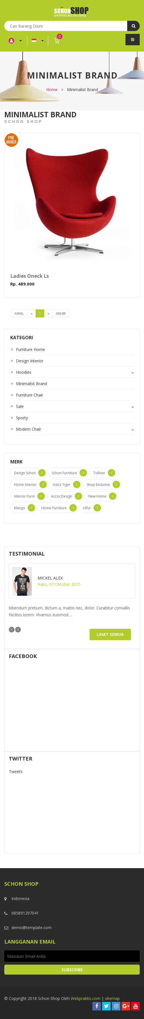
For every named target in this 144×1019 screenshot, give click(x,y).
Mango (19, 508)
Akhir (61, 313)
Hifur (87, 508)
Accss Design (61, 496)
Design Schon (25, 473)
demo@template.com (31, 927)
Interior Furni (24, 496)
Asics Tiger (61, 484)
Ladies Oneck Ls (29, 276)
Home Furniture (54, 508)
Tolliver (99, 473)
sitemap (112, 998)
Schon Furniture (64, 473)
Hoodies (23, 372)
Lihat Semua (110, 634)
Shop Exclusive (98, 484)
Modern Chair (28, 429)
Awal (19, 313)
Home (52, 89)
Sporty (22, 417)
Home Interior (25, 484)
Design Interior (29, 360)
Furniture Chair (29, 395)
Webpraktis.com (85, 998)
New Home (97, 496)
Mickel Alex (50, 578)
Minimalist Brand (31, 383)
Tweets (16, 771)
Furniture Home (30, 349)
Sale (20, 406)
